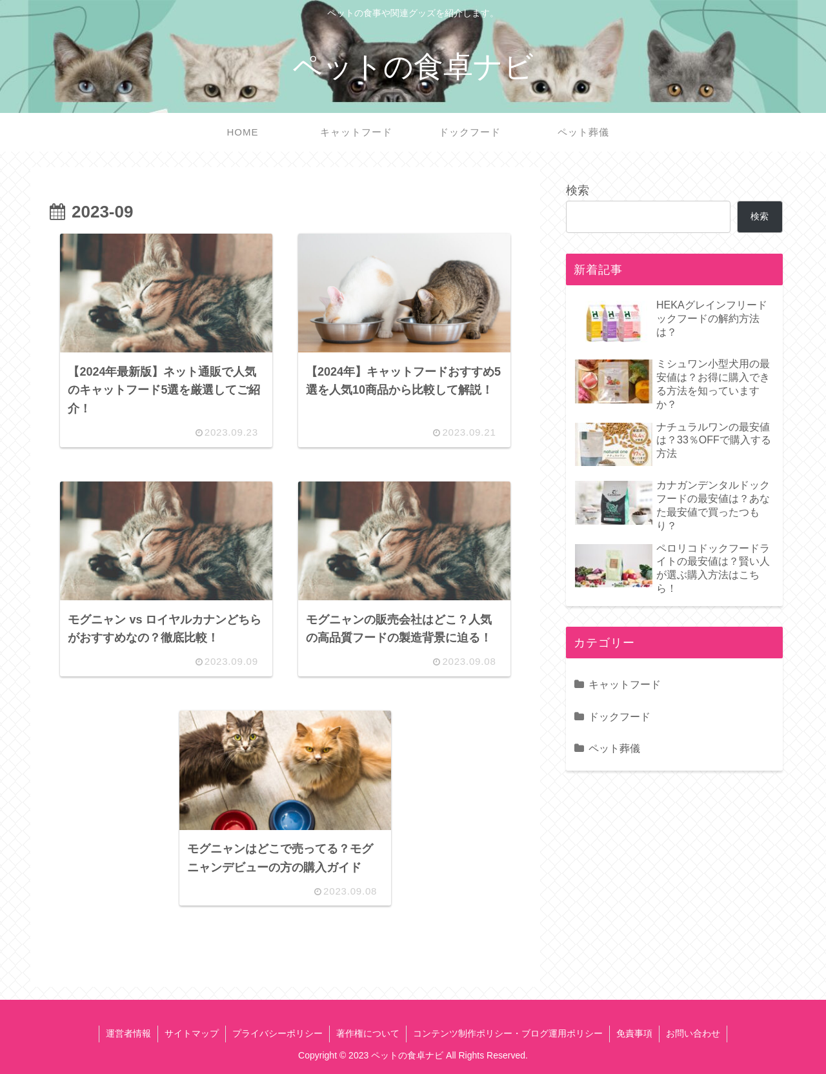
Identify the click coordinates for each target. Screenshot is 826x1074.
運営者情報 (128, 1033)
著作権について (367, 1033)
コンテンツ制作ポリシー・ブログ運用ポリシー (508, 1033)
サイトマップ (192, 1033)
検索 (577, 190)
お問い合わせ (693, 1033)
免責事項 (634, 1033)
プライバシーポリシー (277, 1033)
